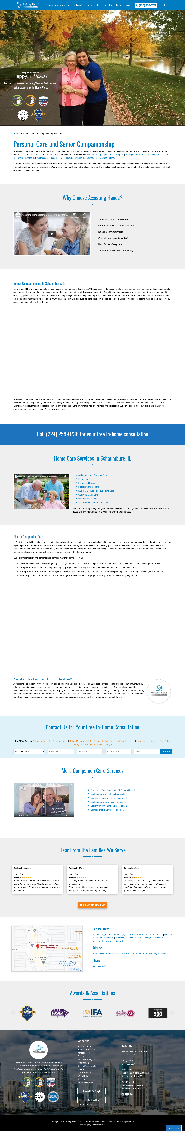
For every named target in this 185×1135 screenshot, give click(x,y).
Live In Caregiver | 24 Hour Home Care (96, 491)
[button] (164, 5)
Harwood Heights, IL (108, 158)
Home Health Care (86, 483)
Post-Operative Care (87, 499)
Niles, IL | (54, 158)
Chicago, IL (80, 158)
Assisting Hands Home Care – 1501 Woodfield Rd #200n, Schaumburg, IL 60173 (129, 957)
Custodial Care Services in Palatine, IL (108, 802)
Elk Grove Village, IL (114, 155)
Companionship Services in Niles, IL (107, 810)
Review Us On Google (92, 1095)
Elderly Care (102, 503)
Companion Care (86, 479)
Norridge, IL (92, 158)
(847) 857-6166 (128, 1067)
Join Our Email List (92, 1103)
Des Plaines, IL (152, 155)
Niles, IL (81, 1073)
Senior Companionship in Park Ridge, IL (109, 806)
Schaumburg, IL (84, 1050)
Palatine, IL (110, 741)
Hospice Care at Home (88, 487)
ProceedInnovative (98, 1128)
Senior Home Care (86, 503)
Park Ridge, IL (66, 158)
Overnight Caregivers (88, 495)
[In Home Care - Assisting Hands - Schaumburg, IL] (26, 5)
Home (16, 134)
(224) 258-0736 (146, 5)
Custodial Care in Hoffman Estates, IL (108, 794)
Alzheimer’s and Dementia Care (92, 475)
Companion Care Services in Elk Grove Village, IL (113, 790)
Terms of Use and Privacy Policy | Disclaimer (117, 1125)
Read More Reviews (92, 909)
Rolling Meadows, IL (134, 155)
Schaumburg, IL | (97, 155)
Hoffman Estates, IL (26, 158)
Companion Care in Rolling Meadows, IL (109, 798)
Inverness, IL (42, 158)
